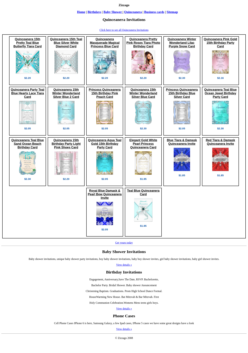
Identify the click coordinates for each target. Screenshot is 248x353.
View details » (124, 264)
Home (81, 12)
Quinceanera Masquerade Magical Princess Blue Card (105, 42)
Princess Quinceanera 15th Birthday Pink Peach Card (105, 93)
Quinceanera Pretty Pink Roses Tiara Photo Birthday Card (143, 42)
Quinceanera (133, 12)
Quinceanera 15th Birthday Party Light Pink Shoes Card (66, 143)
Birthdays (94, 12)
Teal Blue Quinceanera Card (143, 192)
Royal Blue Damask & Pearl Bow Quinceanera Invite (105, 194)
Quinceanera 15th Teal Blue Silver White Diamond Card (66, 42)
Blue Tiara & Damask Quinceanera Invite (182, 141)
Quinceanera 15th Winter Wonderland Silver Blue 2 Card (66, 93)
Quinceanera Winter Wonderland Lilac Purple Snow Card (182, 42)
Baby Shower (113, 12)
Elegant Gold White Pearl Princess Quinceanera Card (143, 143)
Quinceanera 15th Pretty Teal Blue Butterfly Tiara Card (27, 42)
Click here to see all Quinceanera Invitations (124, 30)
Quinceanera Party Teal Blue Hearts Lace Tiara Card (27, 93)
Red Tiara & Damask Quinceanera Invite (220, 141)
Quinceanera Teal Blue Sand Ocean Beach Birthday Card (27, 143)
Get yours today (124, 242)
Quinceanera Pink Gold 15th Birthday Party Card (220, 42)
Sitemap (172, 12)
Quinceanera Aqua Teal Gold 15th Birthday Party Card (104, 143)
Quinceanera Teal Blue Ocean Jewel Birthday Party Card (220, 93)
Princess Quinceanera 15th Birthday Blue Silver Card (182, 93)
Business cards (154, 12)
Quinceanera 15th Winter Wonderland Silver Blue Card (143, 93)
